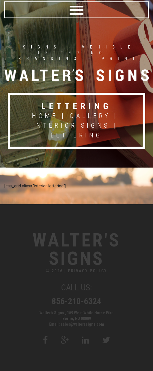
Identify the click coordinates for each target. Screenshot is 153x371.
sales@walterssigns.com (82, 324)
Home (45, 115)
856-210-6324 (76, 301)
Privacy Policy (87, 271)
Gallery (90, 115)
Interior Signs (71, 125)
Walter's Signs (76, 249)
